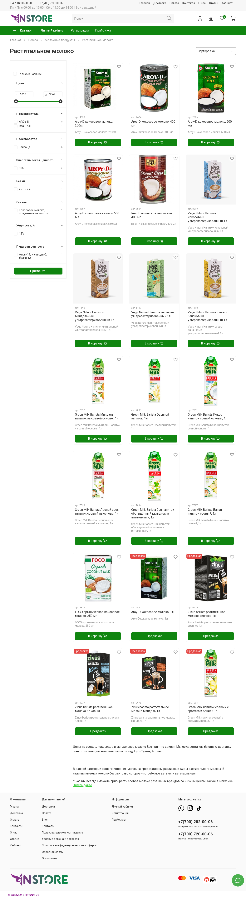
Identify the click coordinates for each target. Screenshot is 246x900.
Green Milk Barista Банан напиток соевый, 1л (205, 511)
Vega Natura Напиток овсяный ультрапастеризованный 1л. (152, 314)
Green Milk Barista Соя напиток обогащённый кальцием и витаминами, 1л (152, 513)
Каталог (22, 30)
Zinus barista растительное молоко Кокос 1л (94, 709)
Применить (38, 271)
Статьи (213, 3)
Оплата (174, 3)
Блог (45, 819)
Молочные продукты (60, 40)
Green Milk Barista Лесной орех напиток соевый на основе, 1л (97, 511)
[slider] (16, 101)
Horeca (33, 40)
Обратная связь (52, 852)
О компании (49, 858)
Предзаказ (154, 636)
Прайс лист (103, 30)
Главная (145, 3)
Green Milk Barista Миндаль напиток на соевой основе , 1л (96, 416)
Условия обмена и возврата (60, 839)
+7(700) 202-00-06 (21, 3)
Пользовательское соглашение (62, 832)
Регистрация (80, 30)
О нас (202, 3)
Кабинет (227, 3)
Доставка (159, 3)
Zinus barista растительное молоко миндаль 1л (150, 709)
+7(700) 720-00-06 (51, 3)
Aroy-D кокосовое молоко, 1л (152, 612)
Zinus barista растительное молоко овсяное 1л (206, 614)
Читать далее (82, 785)
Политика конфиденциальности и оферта (69, 845)
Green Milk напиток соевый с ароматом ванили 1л (208, 709)
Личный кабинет (53, 30)
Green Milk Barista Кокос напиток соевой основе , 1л (207, 416)
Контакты (188, 3)
